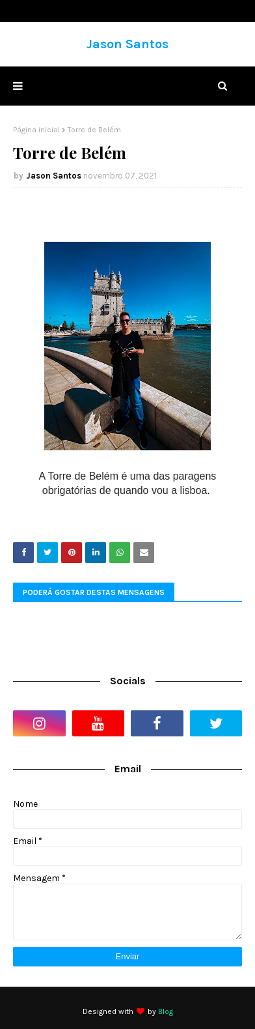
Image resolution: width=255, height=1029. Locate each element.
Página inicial (36, 129)
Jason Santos (127, 43)
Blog (165, 1011)
